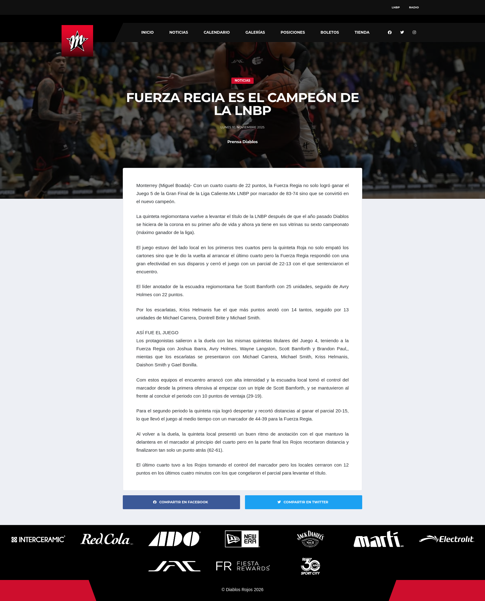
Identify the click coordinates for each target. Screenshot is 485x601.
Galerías (255, 32)
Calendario (217, 32)
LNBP (396, 7)
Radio (414, 7)
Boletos (329, 32)
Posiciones (293, 32)
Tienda (361, 32)
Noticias (178, 32)
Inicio (147, 32)
